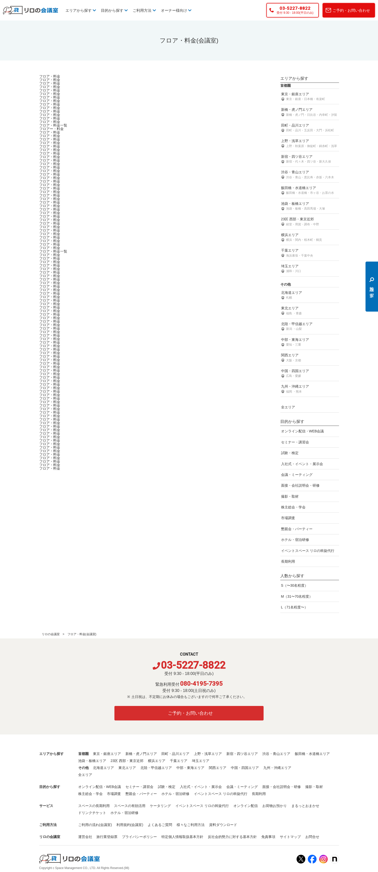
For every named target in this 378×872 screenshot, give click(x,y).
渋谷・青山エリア (309, 175)
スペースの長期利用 (94, 806)
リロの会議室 (51, 634)
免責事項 (268, 837)
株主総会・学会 (293, 507)
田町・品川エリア (309, 128)
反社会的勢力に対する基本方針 (232, 837)
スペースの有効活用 (129, 806)
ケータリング (160, 806)
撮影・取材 (290, 496)
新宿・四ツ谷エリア (309, 159)
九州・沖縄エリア (309, 389)
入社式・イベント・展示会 (302, 464)
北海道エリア (309, 295)
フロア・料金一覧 (53, 125)
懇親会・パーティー (297, 529)
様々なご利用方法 (191, 825)
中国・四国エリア (309, 374)
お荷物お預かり (274, 806)
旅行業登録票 (106, 837)
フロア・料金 (49, 76)
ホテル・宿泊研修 (295, 540)
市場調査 (288, 518)
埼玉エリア (309, 269)
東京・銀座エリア (309, 97)
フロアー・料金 (51, 129)
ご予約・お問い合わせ (351, 10)
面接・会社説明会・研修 (300, 485)
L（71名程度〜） (294, 607)
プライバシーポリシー (139, 837)
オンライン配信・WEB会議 (302, 431)
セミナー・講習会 (295, 442)
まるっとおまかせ (305, 806)
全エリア (288, 407)
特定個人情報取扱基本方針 (182, 837)
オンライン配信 (245, 806)
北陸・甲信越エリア (309, 327)
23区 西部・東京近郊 (309, 222)
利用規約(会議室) (129, 825)
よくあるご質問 (160, 825)
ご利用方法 (144, 10)
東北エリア (309, 311)
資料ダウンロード (223, 825)
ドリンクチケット (92, 813)
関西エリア (309, 358)
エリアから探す (80, 10)
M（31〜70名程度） (297, 596)
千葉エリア (309, 253)
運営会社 (85, 837)
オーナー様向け (176, 10)
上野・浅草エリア (309, 144)
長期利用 (288, 561)
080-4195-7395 (201, 683)
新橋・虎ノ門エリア (309, 112)
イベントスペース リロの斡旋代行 (308, 551)
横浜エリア (309, 238)
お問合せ (312, 837)
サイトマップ (290, 837)
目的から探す (114, 10)
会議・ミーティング (297, 475)
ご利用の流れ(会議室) (95, 825)
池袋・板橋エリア (309, 206)
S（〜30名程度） (294, 585)
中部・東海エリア (309, 342)
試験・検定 (290, 453)
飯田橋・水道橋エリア (309, 191)
